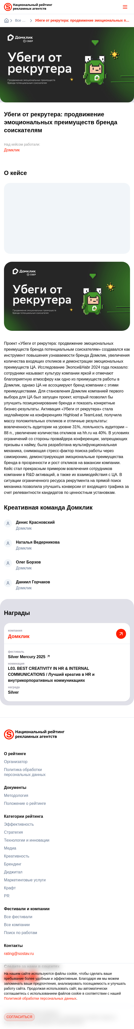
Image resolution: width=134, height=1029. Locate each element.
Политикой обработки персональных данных (40, 998)
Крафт (10, 888)
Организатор (15, 762)
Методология (16, 795)
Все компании (17, 925)
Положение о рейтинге (25, 803)
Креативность (16, 856)
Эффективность (19, 824)
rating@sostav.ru (19, 953)
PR (6, 896)
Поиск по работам (20, 933)
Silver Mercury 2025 (29, 657)
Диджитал (13, 872)
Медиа (10, 848)
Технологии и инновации (26, 840)
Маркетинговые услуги (25, 880)
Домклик (12, 150)
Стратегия (13, 832)
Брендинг (12, 864)
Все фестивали (18, 917)
